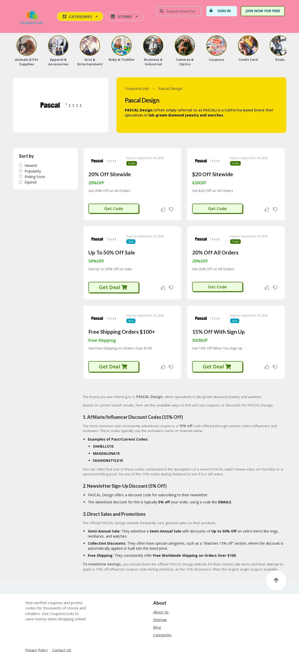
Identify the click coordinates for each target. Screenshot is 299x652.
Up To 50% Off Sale (111, 238)
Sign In (220, 10)
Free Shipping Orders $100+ (121, 310)
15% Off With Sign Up (218, 310)
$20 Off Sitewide (212, 167)
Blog (157, 606)
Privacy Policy (36, 628)
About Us (161, 590)
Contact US (61, 628)
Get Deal (113, 273)
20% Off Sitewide (109, 167)
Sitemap (160, 598)
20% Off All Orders (215, 238)
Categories (162, 613)
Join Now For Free (262, 10)
